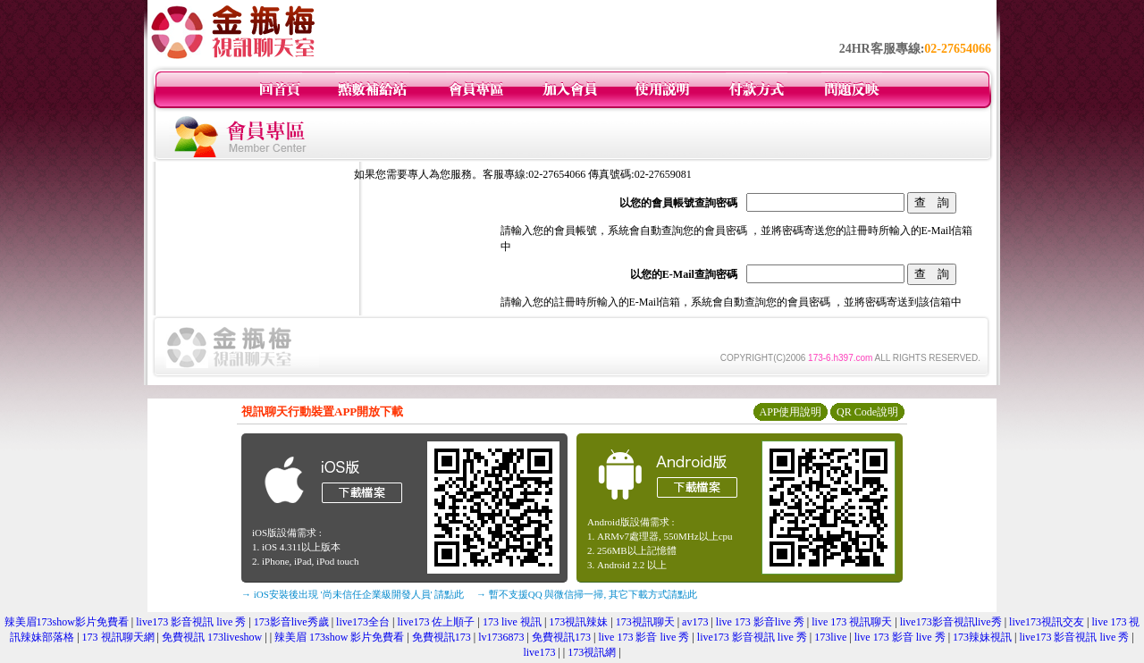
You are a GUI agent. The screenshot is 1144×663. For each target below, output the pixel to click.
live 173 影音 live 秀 (643, 637)
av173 (695, 622)
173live (830, 637)
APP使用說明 (790, 412)
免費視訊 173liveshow (212, 637)
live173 (539, 652)
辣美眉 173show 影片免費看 (339, 637)
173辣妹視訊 (982, 637)
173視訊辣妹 (578, 622)
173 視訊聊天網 (118, 637)
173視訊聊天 (645, 622)
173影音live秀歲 (291, 622)
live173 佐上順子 (436, 622)
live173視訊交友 (1046, 622)
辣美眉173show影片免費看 (66, 622)
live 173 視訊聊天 (852, 622)
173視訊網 (592, 652)
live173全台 (363, 622)
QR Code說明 (867, 412)
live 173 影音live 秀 (760, 622)
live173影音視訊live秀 (951, 622)
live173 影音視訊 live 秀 (191, 622)
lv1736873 (501, 637)
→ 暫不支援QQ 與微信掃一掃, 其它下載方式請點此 (586, 594)
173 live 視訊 (512, 622)
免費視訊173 (441, 637)
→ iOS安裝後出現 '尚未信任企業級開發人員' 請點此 (352, 594)
